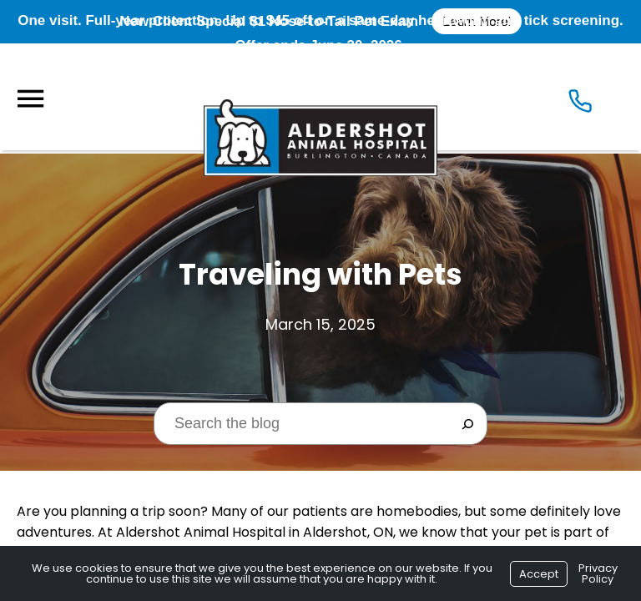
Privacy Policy (598, 573)
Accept (538, 574)
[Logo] (320, 97)
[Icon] (580, 101)
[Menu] (30, 98)
